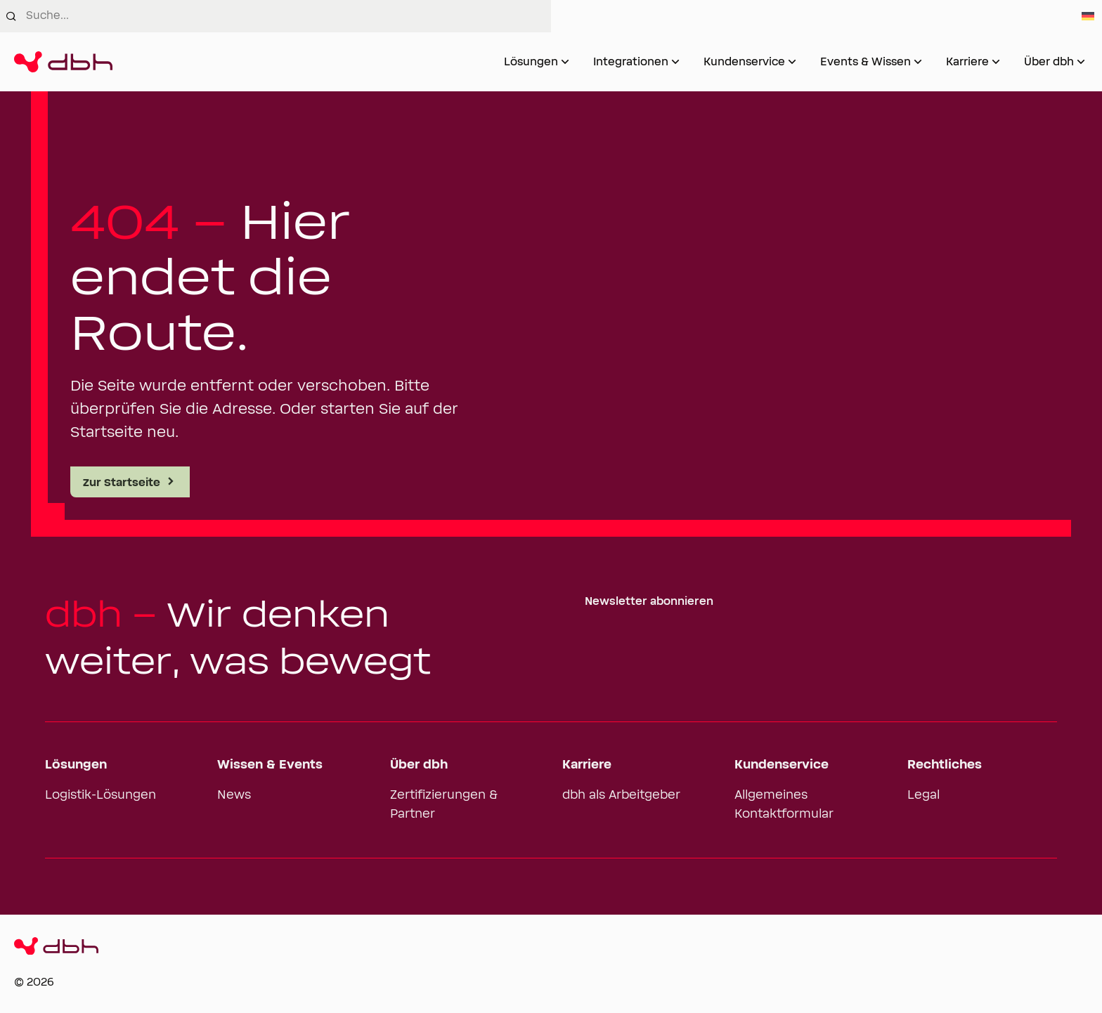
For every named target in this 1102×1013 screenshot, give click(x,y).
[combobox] (288, 16)
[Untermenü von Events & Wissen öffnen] (918, 62)
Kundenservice (744, 61)
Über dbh (1049, 61)
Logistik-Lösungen (100, 795)
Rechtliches (944, 765)
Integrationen (630, 61)
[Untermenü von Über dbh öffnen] (1081, 62)
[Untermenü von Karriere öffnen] (996, 62)
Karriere (967, 61)
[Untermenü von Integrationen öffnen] (675, 62)
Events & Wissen (865, 61)
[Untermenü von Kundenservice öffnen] (792, 62)
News (234, 795)
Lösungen (531, 61)
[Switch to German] (1088, 16)
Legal (923, 795)
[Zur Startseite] (63, 61)
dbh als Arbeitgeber (621, 795)
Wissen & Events (270, 765)
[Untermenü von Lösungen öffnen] (565, 62)
